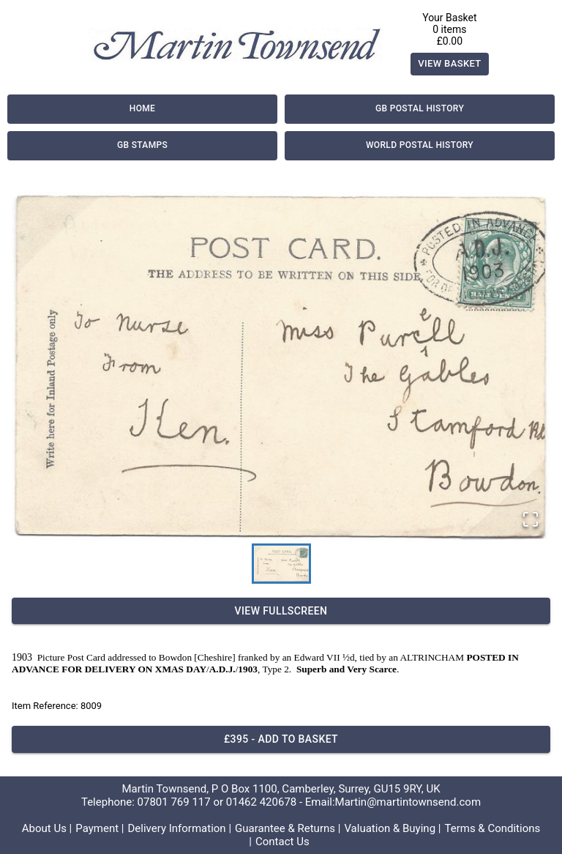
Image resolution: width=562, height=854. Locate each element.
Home (142, 109)
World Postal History (420, 145)
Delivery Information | (179, 828)
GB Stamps (142, 145)
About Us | (47, 828)
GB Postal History (420, 109)
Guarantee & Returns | (287, 828)
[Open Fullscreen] (530, 520)
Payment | (99, 828)
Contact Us (282, 841)
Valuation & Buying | (392, 828)
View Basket (450, 64)
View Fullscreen (281, 611)
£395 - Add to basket (281, 739)
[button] (281, 366)
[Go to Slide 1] (281, 563)
